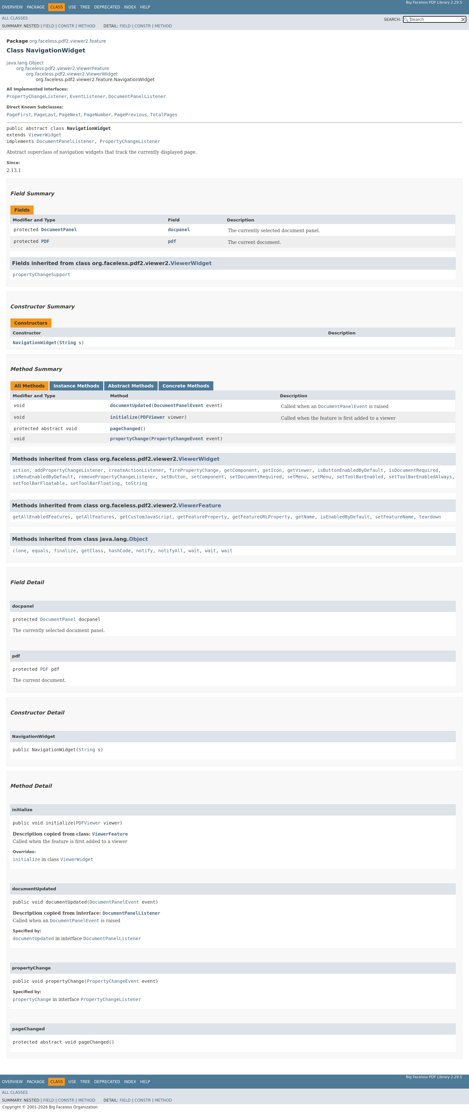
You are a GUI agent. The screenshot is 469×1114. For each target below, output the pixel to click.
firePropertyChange (194, 470)
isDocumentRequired (413, 470)
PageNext (70, 114)
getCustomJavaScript (146, 516)
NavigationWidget (35, 342)
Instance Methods (76, 385)
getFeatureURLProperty (261, 516)
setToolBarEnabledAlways (420, 476)
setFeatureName (394, 516)
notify (144, 550)
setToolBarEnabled (360, 476)
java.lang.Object (25, 62)
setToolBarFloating (95, 483)
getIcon (272, 470)
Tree (85, 7)
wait (194, 550)
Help (145, 7)
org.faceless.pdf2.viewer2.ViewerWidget (72, 74)
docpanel (179, 229)
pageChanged (125, 428)
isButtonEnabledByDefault (350, 470)
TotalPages (164, 114)
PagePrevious (130, 114)
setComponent (207, 476)
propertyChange (129, 438)
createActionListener (136, 470)
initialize (123, 417)
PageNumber (97, 114)
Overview (12, 7)
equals (40, 550)
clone (19, 550)
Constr (66, 26)
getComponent (240, 470)
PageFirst (19, 114)
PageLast (45, 114)
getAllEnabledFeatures (41, 516)
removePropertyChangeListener (116, 476)
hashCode (120, 550)
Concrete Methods (186, 385)
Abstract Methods (131, 385)
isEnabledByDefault (345, 516)
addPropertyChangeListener (69, 470)
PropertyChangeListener (37, 96)
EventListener (88, 96)
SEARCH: (392, 19)
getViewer (299, 470)
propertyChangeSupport (41, 274)
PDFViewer (152, 417)
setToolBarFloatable (39, 483)
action (21, 470)
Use (72, 7)
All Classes (15, 18)
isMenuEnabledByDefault (43, 476)
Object (138, 539)
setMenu (296, 476)
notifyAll (170, 550)
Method (86, 26)
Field (48, 26)
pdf (172, 241)
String (67, 342)
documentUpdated (130, 405)
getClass (92, 550)
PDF (45, 241)
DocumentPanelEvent (179, 405)
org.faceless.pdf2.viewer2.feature (67, 41)
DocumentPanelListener (137, 96)
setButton (173, 476)
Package (36, 7)
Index (130, 7)
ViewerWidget (44, 134)
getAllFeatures (95, 516)
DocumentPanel (59, 229)
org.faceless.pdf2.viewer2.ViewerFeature (62, 68)
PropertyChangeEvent (177, 438)
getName (305, 516)
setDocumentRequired (256, 476)
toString (136, 483)
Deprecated (107, 7)
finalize (65, 550)
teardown (430, 516)
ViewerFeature (199, 505)
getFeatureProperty (202, 516)
